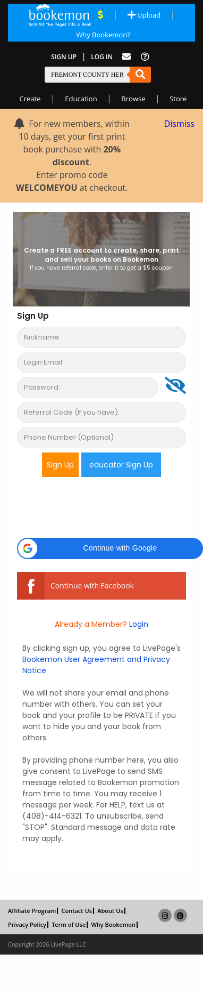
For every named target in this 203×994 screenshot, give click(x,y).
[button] (110, 548)
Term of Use (69, 925)
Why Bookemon (113, 925)
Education (81, 98)
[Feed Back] (126, 56)
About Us (110, 911)
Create (30, 98)
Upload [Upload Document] (144, 15)
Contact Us (76, 911)
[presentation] (98, 506)
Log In (102, 56)
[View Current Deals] (100, 15)
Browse (133, 98)
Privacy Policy (27, 925)
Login (137, 624)
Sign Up (64, 56)
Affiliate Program (32, 911)
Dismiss (179, 124)
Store (178, 98)
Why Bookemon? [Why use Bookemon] (103, 34)
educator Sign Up (121, 464)
